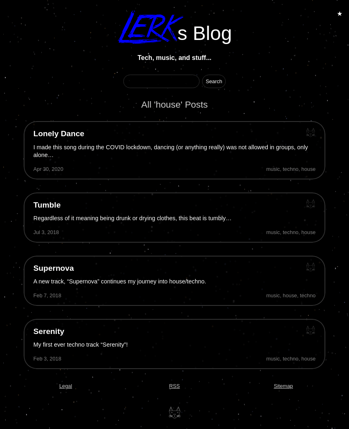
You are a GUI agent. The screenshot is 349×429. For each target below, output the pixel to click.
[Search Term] (161, 81)
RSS (174, 386)
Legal (65, 386)
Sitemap (283, 386)
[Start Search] (214, 81)
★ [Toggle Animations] (339, 13)
